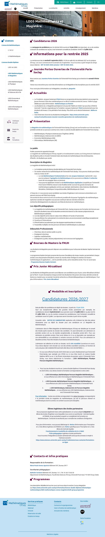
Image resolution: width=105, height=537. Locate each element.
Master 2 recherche (90, 178)
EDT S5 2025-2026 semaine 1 (50, 65)
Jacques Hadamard (77, 176)
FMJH (59, 99)
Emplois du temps (33, 516)
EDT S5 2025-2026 (67, 65)
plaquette (71, 88)
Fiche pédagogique (55, 433)
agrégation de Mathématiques (60, 178)
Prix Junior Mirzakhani (51, 279)
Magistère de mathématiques (42, 127)
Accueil (25, 8)
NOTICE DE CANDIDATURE (56, 320)
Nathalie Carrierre (36, 472)
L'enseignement (81, 8)
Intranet (30, 511)
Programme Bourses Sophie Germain (43, 262)
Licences (26, 14)
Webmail (30, 508)
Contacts (89, 2)
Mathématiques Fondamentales (54, 176)
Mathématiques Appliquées (73, 182)
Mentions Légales (52, 534)
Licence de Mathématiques (11, 45)
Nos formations (15, 138)
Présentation (38, 8)
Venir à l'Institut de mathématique (65, 508)
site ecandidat (76, 343)
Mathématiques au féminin (64, 104)
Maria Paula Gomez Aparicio (39, 465)
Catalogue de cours (15, 121)
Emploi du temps (15, 130)
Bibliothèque (32, 505)
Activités (66, 8)
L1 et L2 (10, 50)
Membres (95, 8)
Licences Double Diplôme (39, 14)
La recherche (53, 8)
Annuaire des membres (61, 511)
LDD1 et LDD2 (12, 67)
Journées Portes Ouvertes (50, 78)
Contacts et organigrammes (63, 505)
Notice (72, 424)
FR (98, 2)
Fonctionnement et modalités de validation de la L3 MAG (65, 431)
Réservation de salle (34, 513)
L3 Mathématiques (14, 56)
